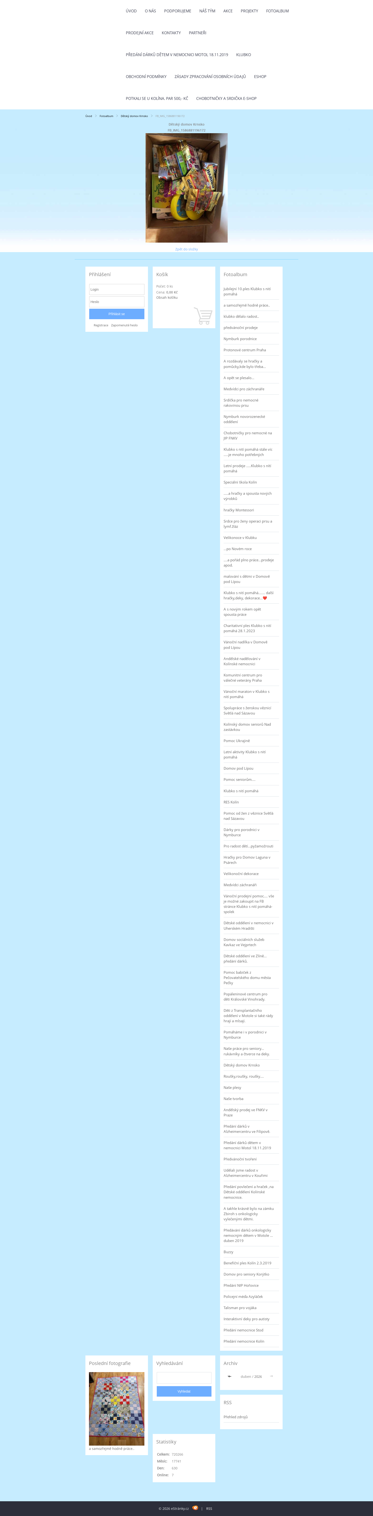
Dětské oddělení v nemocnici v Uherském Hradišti (249, 925)
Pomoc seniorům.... (239, 779)
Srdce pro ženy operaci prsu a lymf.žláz (248, 524)
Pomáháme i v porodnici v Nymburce (245, 1035)
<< (230, 1376)
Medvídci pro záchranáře (244, 388)
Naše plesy (232, 1087)
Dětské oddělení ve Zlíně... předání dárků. (245, 958)
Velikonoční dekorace (241, 873)
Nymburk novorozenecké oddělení (244, 419)
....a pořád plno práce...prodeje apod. (249, 562)
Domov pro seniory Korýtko (246, 1274)
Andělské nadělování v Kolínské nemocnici (242, 661)
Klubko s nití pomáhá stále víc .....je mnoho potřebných (248, 452)
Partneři (197, 32)
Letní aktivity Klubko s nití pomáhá (245, 754)
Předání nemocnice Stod (243, 1330)
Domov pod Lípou (238, 768)
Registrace (101, 325)
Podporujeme (177, 11)
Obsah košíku (167, 297)
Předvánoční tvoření (240, 1159)
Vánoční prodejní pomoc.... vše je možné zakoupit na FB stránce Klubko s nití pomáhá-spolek (249, 904)
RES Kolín (231, 802)
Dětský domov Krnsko (134, 116)
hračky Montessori (239, 510)
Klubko (243, 54)
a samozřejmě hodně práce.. (247, 305)
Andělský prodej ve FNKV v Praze (246, 1112)
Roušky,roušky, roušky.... (244, 1076)
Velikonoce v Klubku (240, 537)
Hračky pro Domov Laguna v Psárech (247, 860)
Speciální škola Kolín (240, 482)
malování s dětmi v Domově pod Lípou (247, 579)
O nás (150, 11)
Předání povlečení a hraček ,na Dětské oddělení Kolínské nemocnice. (249, 1191)
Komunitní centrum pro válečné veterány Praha (243, 678)
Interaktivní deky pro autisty (247, 1318)
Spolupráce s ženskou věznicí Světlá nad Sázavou (247, 710)
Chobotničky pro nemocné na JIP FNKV (248, 435)
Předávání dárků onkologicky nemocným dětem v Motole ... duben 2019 (248, 1235)
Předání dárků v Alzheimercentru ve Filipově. (247, 1129)
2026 (258, 1376)
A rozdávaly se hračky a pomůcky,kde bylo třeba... (245, 364)
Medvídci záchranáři (240, 884)
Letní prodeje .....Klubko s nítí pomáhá (247, 468)
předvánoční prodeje (241, 327)
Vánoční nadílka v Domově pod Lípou (245, 645)
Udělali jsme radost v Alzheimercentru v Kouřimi (246, 1173)
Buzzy (228, 1251)
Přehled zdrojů (236, 1416)
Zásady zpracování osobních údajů (210, 76)
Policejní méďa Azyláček (243, 1296)
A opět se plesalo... (239, 377)
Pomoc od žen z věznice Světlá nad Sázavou (248, 816)
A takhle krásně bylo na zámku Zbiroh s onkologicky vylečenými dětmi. (249, 1213)
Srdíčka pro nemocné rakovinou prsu (241, 403)
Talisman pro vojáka (240, 1307)
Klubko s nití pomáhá (241, 790)
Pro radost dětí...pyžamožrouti (248, 846)
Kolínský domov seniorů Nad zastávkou (247, 727)
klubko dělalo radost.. (241, 316)
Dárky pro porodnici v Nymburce (242, 832)
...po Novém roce (238, 548)
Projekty (249, 11)
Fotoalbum (277, 11)
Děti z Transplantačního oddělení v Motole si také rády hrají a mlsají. (248, 1015)
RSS (209, 1508)
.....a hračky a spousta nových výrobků (248, 496)
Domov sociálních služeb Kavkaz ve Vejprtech (244, 942)
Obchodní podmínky (146, 76)
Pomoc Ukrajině (237, 740)
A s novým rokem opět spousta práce (242, 612)
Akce (228, 11)
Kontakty (171, 32)
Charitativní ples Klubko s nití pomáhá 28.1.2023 (247, 628)
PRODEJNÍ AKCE (140, 32)
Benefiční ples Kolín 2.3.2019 (247, 1263)
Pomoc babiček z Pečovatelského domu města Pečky (247, 977)
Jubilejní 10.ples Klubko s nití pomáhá (247, 291)
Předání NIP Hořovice (241, 1285)
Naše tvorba (233, 1098)
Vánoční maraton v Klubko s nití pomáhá (247, 694)
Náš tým (207, 11)
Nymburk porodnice (240, 338)
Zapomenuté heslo (124, 325)
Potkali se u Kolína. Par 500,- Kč (157, 98)
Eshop (260, 76)
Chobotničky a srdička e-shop (226, 98)
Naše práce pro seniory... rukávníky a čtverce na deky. (247, 1051)
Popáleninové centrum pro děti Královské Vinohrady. (245, 997)
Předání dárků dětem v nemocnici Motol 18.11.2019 (177, 54)
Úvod (131, 11)
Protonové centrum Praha (245, 349)
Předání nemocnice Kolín (244, 1341)
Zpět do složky (186, 249)
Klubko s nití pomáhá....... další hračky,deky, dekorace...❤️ (249, 595)
